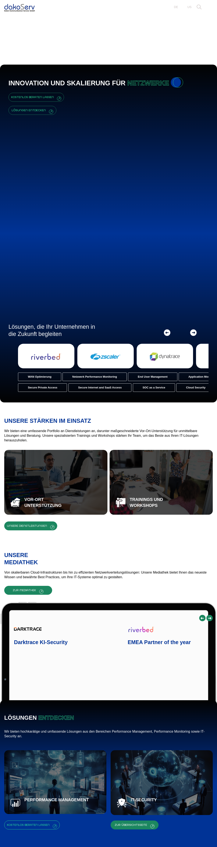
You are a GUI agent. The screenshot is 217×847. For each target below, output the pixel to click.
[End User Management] (143, 184)
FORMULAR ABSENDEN (162, 785)
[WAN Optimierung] (30, 184)
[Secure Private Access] (33, 194)
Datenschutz (193, 837)
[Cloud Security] (186, 194)
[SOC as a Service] (144, 194)
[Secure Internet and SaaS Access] (90, 194)
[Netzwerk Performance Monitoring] (85, 184)
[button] (199, 7)
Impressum (158, 837)
